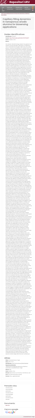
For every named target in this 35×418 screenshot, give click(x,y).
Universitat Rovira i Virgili (28, 416)
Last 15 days (3, 9)
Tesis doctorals (4, 13)
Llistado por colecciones (19, 8)
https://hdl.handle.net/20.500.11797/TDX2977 (19, 38)
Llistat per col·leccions (10, 8)
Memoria (8, 405)
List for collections (27, 8)
